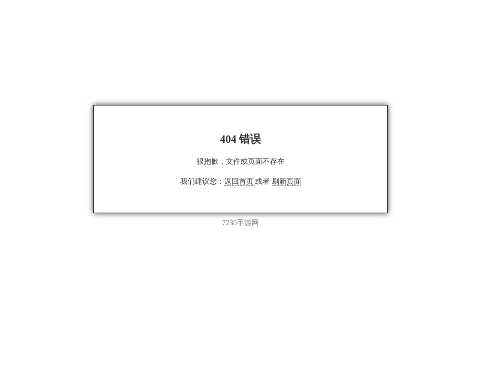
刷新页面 (286, 181)
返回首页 (240, 181)
